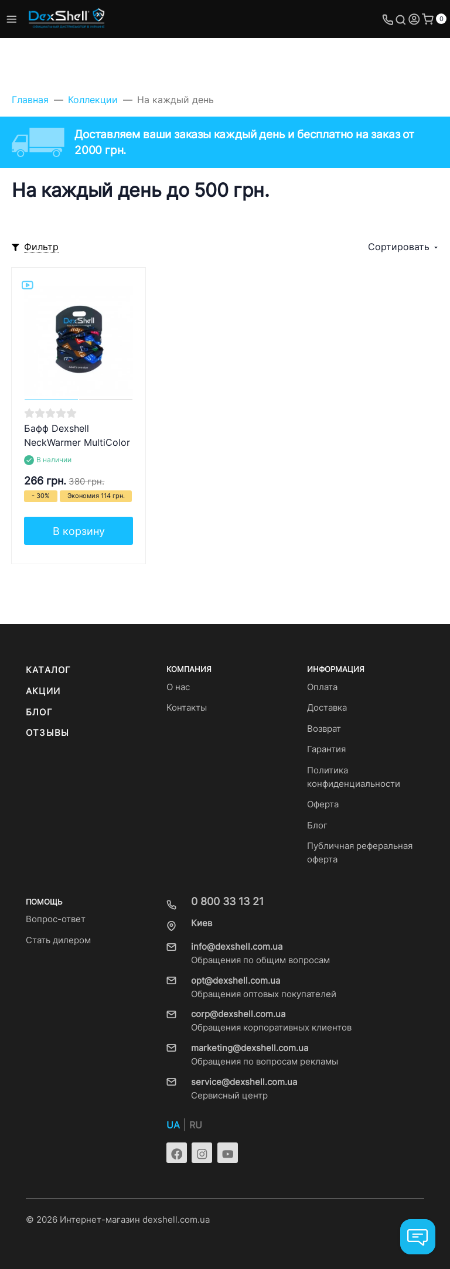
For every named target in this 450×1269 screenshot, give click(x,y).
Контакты (186, 707)
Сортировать (398, 247)
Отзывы (47, 733)
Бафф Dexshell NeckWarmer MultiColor (77, 435)
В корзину (79, 531)
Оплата (322, 687)
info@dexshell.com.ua (236, 946)
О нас (178, 687)
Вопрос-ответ (56, 919)
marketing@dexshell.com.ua (249, 1048)
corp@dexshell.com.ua (238, 1014)
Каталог (48, 670)
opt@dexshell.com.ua (235, 980)
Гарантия (326, 749)
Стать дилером (58, 940)
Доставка (327, 707)
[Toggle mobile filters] (35, 248)
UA (173, 1125)
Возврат (324, 729)
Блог (39, 712)
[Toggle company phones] (388, 19)
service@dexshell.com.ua (244, 1082)
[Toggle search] (401, 19)
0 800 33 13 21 (227, 901)
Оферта (323, 804)
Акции (43, 691)
